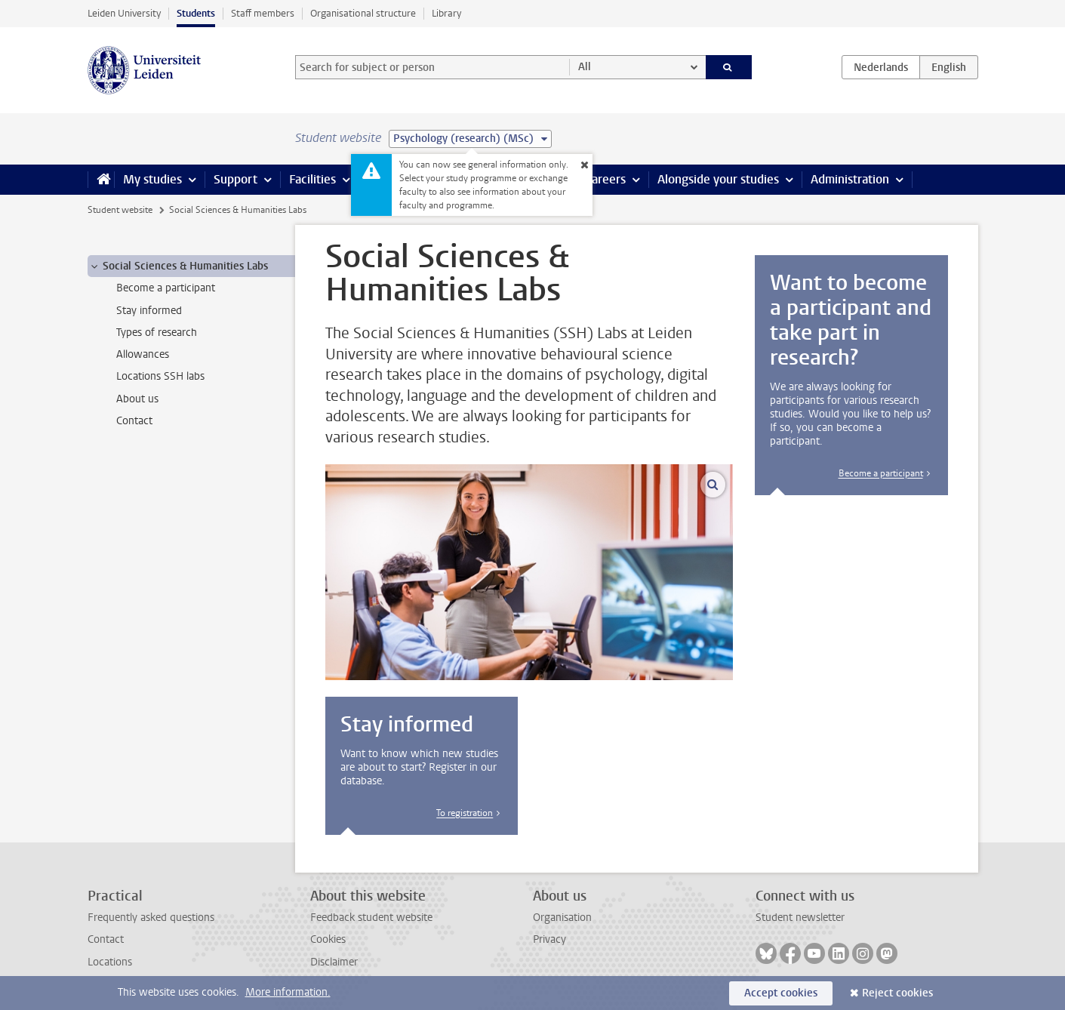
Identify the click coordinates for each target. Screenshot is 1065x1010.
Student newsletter (800, 917)
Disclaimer (334, 962)
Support (235, 179)
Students (196, 13)
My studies (152, 179)
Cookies (328, 939)
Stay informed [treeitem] (149, 310)
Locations (110, 962)
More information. (288, 992)
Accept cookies (780, 993)
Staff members (262, 13)
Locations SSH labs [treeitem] (160, 376)
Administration (850, 179)
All (584, 67)
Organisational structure (363, 13)
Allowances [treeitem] (142, 354)
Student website (120, 210)
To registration (464, 813)
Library (446, 13)
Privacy (549, 939)
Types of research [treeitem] (156, 332)
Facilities (312, 179)
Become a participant (881, 473)
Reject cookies (897, 993)
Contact (106, 939)
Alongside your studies (718, 179)
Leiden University (124, 13)
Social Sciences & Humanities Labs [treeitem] (178, 266)
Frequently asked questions (151, 917)
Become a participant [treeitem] (165, 288)
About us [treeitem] (137, 399)
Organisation (562, 917)
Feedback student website (371, 917)
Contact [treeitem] (134, 421)
